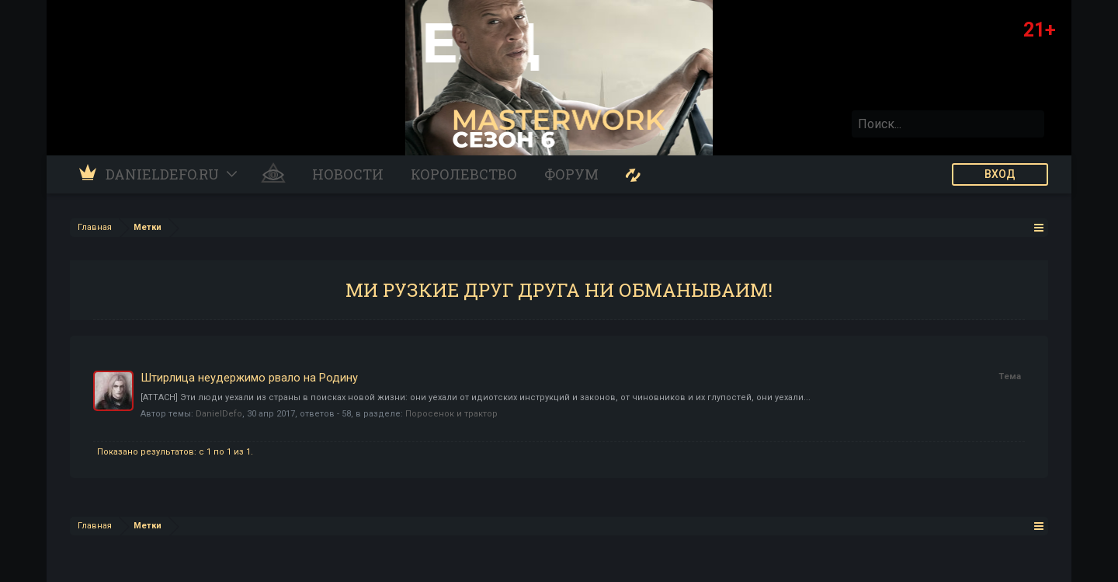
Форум (571, 174)
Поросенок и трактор (451, 414)
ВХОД (1000, 174)
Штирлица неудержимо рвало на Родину (249, 378)
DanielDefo (219, 414)
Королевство (464, 174)
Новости (348, 174)
